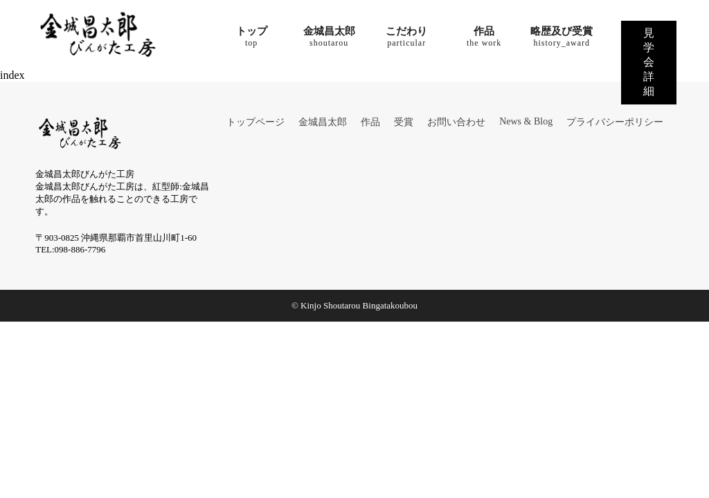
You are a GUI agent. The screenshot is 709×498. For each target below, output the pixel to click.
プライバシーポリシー (614, 122)
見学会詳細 (648, 62)
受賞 (403, 122)
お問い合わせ (456, 122)
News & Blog (526, 121)
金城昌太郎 (322, 122)
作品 (370, 122)
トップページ (255, 122)
